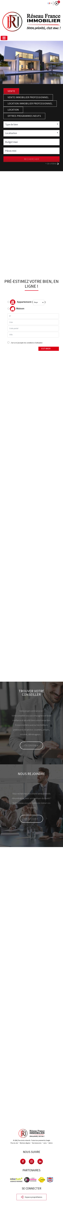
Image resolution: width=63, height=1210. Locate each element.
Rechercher (31, 159)
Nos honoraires (36, 1143)
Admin (51, 1143)
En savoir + (31, 745)
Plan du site (14, 1143)
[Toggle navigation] (4, 38)
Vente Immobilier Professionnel (28, 97)
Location (13, 109)
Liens (45, 1143)
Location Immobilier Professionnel (30, 103)
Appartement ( (20, 302)
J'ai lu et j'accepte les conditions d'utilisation (26, 343)
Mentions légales (25, 1143)
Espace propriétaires (31, 1197)
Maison (17, 309)
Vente (11, 91)
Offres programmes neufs (24, 115)
